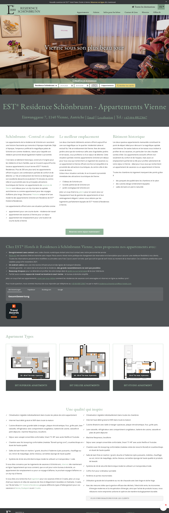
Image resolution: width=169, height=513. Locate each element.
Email (85, 117)
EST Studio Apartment (138, 367)
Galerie (96, 12)
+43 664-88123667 (138, 117)
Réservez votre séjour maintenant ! (84, 232)
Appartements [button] (107, 85)
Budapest (25, 488)
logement (35, 479)
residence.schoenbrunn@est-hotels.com (115, 283)
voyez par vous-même (46, 278)
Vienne (17, 488)
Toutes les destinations (143, 7)
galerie (81, 192)
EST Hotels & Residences (29, 485)
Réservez (12, 255)
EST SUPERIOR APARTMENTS (31, 367)
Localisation (103, 117)
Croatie (38, 488)
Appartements (83, 12)
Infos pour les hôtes (112, 12)
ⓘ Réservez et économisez (84, 81)
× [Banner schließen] (166, 1)
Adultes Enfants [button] (94, 85)
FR (161, 7)
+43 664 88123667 (78, 283)
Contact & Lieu (131, 12)
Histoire (145, 12)
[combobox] (46, 85)
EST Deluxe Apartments (84, 367)
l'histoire (35, 194)
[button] (6, 303)
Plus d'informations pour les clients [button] (110, 498)
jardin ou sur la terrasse (77, 271)
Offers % (156, 12)
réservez (65, 464)
